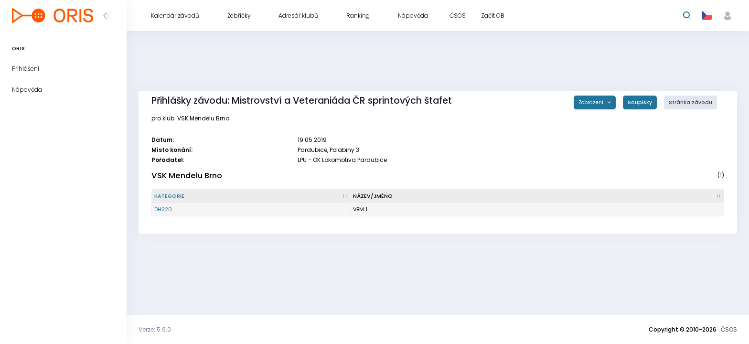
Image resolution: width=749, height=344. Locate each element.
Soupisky (640, 102)
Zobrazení (591, 102)
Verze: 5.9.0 (155, 329)
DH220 (163, 209)
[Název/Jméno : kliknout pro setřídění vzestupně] (537, 196)
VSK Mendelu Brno (186, 175)
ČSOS (729, 329)
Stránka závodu (690, 102)
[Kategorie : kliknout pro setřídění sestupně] (251, 196)
